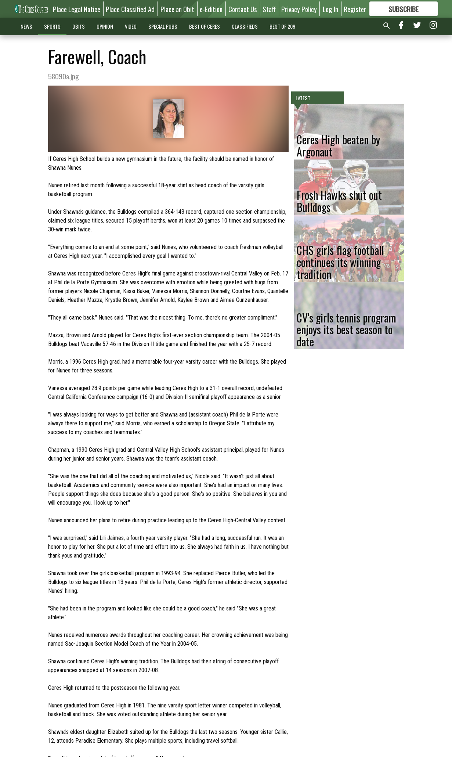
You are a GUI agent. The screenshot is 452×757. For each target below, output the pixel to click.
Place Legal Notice (76, 9)
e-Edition (211, 9)
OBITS (78, 26)
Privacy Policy (299, 9)
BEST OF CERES (204, 26)
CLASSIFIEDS (245, 26)
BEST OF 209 (282, 26)
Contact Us (242, 9)
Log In (330, 9)
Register (355, 9)
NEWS (26, 26)
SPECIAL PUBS (162, 26)
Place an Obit (177, 9)
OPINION (105, 26)
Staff (269, 9)
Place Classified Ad (130, 9)
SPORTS (52, 26)
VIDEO (131, 26)
